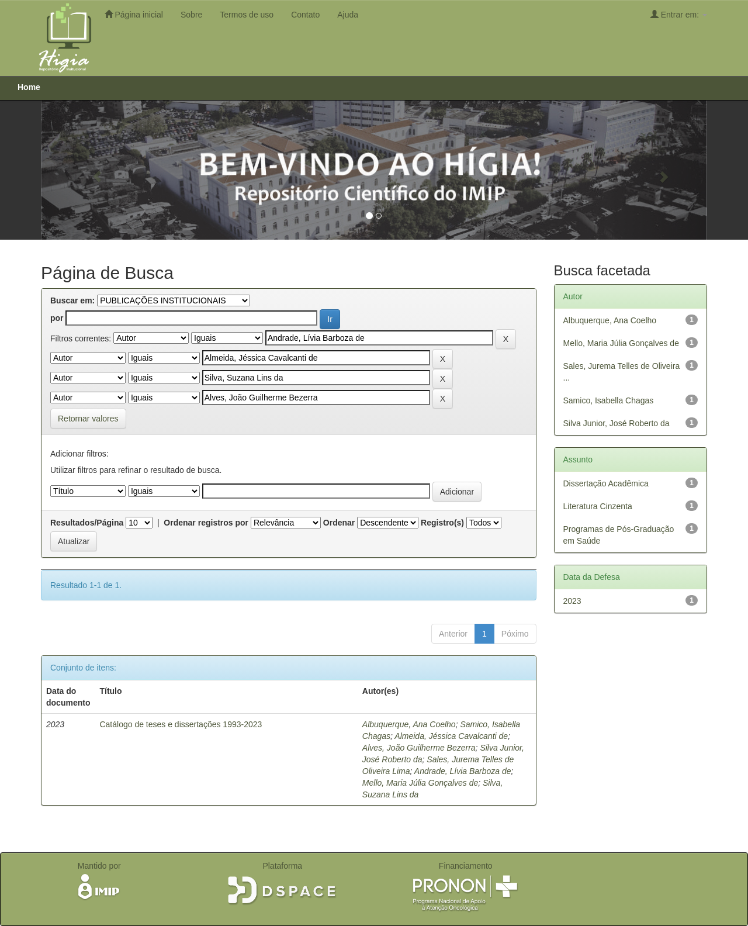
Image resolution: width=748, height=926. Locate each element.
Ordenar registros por (206, 522)
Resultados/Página (86, 522)
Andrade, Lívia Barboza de (462, 771)
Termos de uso (246, 14)
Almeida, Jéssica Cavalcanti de (451, 736)
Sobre (191, 14)
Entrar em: (678, 14)
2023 (572, 601)
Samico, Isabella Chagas (608, 400)
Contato (305, 14)
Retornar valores (88, 418)
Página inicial (134, 14)
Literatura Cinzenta (597, 506)
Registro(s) (442, 522)
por (57, 318)
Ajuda (347, 14)
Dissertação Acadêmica (606, 483)
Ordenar (339, 522)
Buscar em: (72, 300)
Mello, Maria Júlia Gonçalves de (420, 782)
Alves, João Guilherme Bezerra (419, 747)
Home (29, 87)
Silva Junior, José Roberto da (616, 423)
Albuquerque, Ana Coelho (409, 724)
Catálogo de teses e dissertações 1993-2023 (180, 724)
